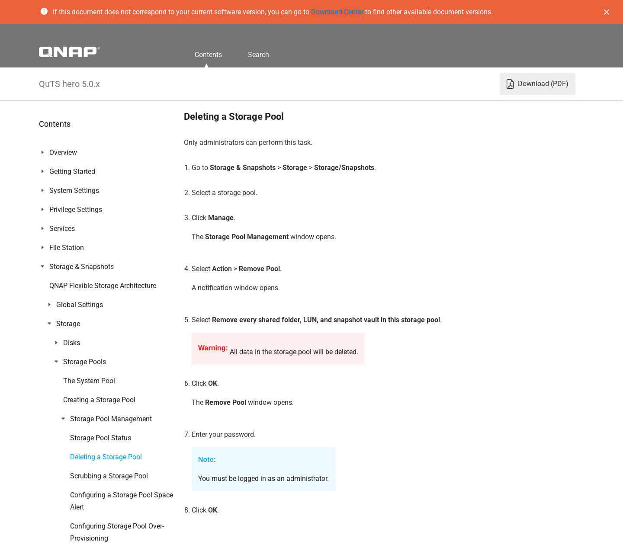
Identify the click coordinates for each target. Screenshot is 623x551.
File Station (66, 247)
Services (62, 228)
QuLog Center (70, 438)
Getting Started (72, 171)
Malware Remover (76, 476)
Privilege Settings (75, 209)
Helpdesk (63, 495)
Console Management (82, 514)
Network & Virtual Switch (87, 324)
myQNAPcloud (71, 362)
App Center (66, 381)
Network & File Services (84, 343)
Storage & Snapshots (81, 267)
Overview (63, 152)
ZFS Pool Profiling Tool (84, 305)
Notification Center (77, 457)
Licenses (62, 400)
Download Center (337, 12)
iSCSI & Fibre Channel (82, 286)
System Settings (74, 190)
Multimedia (66, 419)
